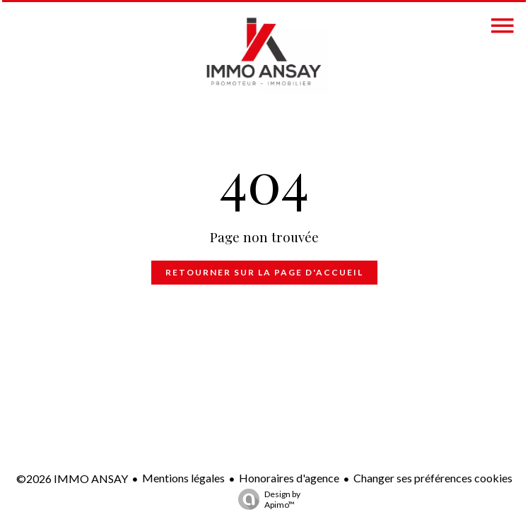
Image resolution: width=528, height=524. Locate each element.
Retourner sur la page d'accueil (264, 272)
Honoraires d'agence (289, 477)
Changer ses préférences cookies (432, 477)
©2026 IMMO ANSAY (72, 478)
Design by (265, 499)
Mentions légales (183, 477)
